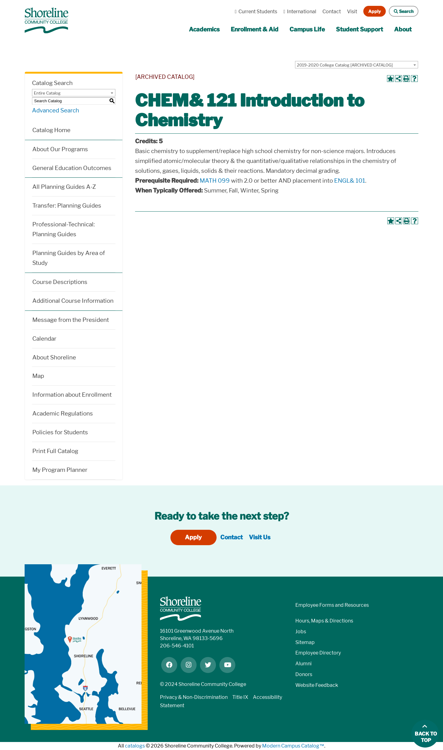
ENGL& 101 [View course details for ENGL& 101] (349, 180)
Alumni (303, 664)
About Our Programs (60, 149)
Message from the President (70, 319)
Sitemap (305, 642)
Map (38, 375)
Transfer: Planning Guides (66, 205)
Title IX (240, 697)
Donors (303, 674)
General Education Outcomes (71, 168)
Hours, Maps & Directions (324, 621)
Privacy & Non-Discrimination (194, 697)
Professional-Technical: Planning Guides (63, 229)
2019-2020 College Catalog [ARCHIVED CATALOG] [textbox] (345, 65)
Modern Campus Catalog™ (293, 746)
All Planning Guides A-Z (64, 186)
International (298, 11)
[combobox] (356, 64)
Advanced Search (55, 110)
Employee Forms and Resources (332, 605)
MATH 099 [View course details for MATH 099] (215, 180)
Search (401, 11)
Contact (331, 11)
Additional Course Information (73, 300)
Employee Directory (318, 653)
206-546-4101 (177, 646)
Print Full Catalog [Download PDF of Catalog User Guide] (55, 451)
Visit (352, 11)
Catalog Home (51, 130)
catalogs (135, 746)
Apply (374, 11)
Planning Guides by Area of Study (68, 257)
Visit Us (259, 537)
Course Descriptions (59, 282)
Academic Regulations (62, 413)
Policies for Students (60, 432)
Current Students (254, 11)
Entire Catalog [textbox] (47, 93)
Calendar (44, 338)
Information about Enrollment (72, 394)
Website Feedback (316, 685)
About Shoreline (54, 357)
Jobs (300, 631)
